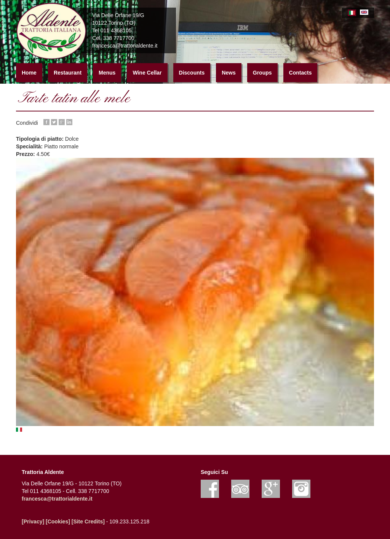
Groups (262, 73)
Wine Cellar (147, 73)
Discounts (192, 73)
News (229, 73)
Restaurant (68, 73)
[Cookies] (58, 521)
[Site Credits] (88, 521)
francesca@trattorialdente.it (57, 499)
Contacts (300, 73)
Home (29, 73)
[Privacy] (33, 521)
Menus (107, 73)
